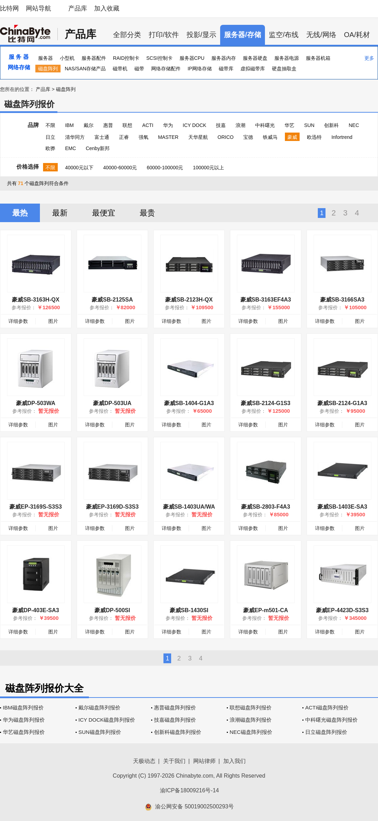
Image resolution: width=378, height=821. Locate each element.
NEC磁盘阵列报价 (251, 732)
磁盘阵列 (48, 68)
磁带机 (120, 68)
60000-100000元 (165, 167)
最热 (20, 212)
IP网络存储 (200, 68)
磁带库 (226, 68)
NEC (354, 125)
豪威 (292, 137)
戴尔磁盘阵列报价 (99, 707)
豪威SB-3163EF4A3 (265, 300)
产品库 (77, 8)
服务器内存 (223, 58)
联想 (127, 125)
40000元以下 (79, 167)
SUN (309, 125)
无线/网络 (321, 34)
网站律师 (204, 761)
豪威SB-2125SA (112, 300)
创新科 (331, 125)
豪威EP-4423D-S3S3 (342, 610)
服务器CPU (192, 58)
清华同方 (75, 137)
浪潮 (240, 125)
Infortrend (341, 137)
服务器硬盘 (255, 58)
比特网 (9, 8)
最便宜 (103, 212)
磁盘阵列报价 (29, 104)
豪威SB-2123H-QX (188, 300)
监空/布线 (284, 34)
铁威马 (270, 137)
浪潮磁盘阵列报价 (251, 720)
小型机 (67, 58)
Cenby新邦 (98, 148)
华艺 (289, 125)
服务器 (45, 58)
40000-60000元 (120, 167)
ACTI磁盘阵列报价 (327, 707)
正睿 (124, 137)
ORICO (226, 137)
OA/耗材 (357, 34)
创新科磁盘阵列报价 (177, 732)
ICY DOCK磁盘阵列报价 (106, 720)
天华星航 (198, 137)
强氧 (143, 137)
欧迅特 (314, 137)
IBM (69, 125)
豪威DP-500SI (112, 610)
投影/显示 (202, 34)
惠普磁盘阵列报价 (175, 707)
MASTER (168, 137)
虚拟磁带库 (252, 68)
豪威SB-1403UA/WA (189, 507)
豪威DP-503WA (35, 403)
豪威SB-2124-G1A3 (342, 403)
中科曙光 (265, 125)
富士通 (101, 137)
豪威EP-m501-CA (265, 610)
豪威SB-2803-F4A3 (265, 507)
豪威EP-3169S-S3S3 (35, 507)
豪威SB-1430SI (189, 610)
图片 (53, 321)
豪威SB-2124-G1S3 (265, 403)
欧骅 (50, 148)
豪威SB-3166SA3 (342, 300)
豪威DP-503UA (112, 403)
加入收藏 (106, 8)
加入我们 (234, 761)
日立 (50, 137)
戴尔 (88, 125)
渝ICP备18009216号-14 (189, 790)
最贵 (147, 212)
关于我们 (174, 761)
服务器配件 (94, 58)
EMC (70, 148)
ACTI (147, 125)
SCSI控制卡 (159, 58)
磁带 (139, 68)
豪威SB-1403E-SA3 (342, 507)
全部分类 (127, 34)
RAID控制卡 (126, 58)
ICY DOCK (194, 125)
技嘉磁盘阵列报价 (175, 720)
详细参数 (18, 321)
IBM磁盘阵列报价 (23, 707)
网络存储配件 (166, 68)
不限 (50, 125)
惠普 (108, 125)
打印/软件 (164, 34)
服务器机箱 (318, 58)
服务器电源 (286, 58)
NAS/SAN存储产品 (85, 68)
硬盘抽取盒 (284, 68)
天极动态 (144, 761)
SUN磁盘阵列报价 (99, 732)
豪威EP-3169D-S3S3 (112, 507)
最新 (60, 212)
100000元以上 (208, 167)
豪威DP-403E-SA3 (35, 610)
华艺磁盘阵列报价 (24, 732)
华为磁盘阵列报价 (24, 720)
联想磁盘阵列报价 (251, 707)
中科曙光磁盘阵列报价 (331, 720)
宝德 (248, 137)
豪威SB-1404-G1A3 (189, 403)
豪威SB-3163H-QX (35, 300)
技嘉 (221, 125)
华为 (168, 125)
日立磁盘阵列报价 (326, 732)
